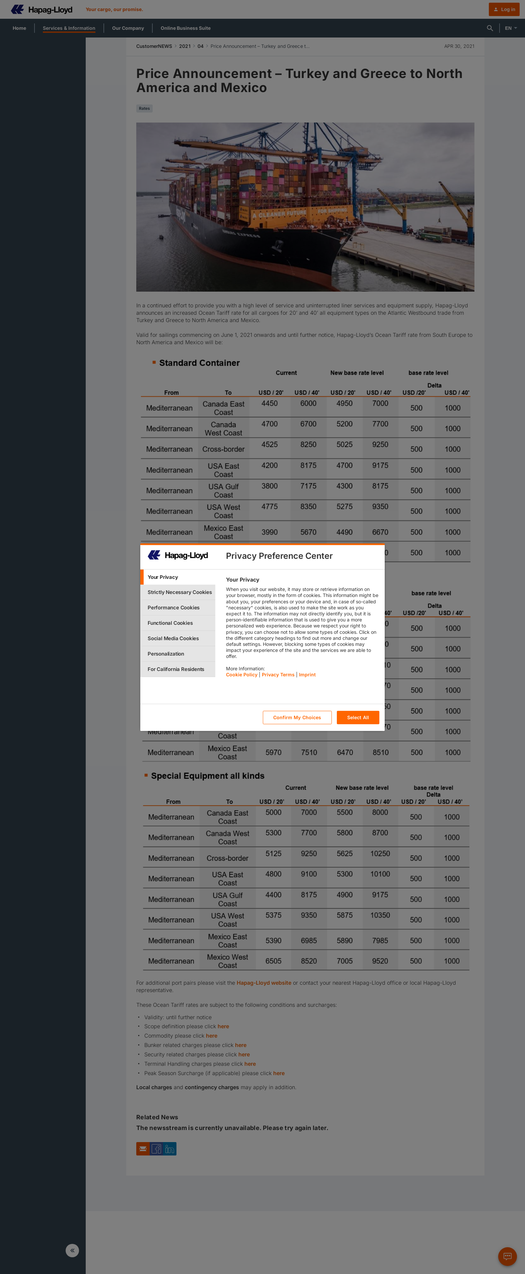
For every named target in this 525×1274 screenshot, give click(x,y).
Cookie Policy (241, 674)
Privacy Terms (278, 674)
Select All (358, 717)
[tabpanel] (302, 628)
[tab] (177, 577)
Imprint (307, 674)
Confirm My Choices (297, 717)
